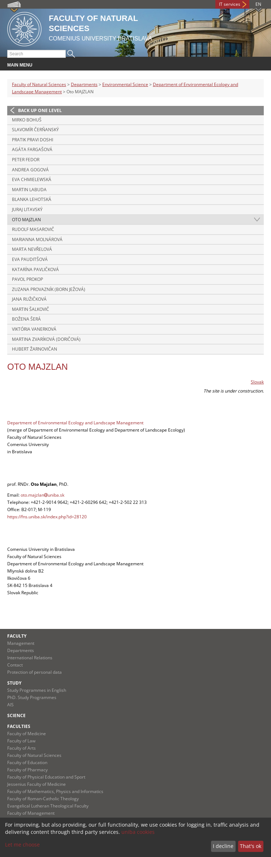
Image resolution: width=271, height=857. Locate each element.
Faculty (16, 636)
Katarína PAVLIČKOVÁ (35, 269)
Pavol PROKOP (27, 279)
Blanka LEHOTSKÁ (31, 199)
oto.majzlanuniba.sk (42, 495)
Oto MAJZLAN (26, 220)
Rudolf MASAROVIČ (33, 229)
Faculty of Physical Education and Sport (46, 777)
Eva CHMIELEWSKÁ (31, 179)
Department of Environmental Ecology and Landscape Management (75, 423)
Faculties (18, 726)
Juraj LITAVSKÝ (27, 209)
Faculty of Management (31, 813)
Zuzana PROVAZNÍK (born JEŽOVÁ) (48, 289)
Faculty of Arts (21, 748)
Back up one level (40, 110)
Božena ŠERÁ (26, 319)
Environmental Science (125, 84)
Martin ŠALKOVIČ (30, 309)
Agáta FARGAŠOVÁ (32, 149)
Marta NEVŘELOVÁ (32, 249)
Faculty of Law (21, 741)
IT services (229, 4)
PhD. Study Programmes (31, 697)
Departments (84, 84)
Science (16, 715)
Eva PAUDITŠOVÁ (30, 259)
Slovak (257, 382)
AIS (10, 705)
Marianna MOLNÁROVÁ (37, 239)
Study (14, 683)
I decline (223, 846)
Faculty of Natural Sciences (39, 84)
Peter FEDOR (25, 160)
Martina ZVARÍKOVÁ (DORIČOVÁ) (46, 339)
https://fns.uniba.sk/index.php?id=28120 (47, 517)
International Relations (29, 658)
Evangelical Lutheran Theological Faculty (48, 806)
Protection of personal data (34, 672)
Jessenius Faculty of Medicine (36, 784)
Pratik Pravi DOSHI (32, 140)
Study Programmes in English (36, 690)
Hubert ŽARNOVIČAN (34, 349)
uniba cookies (138, 831)
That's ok (250, 846)
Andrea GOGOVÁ (30, 170)
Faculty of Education (27, 762)
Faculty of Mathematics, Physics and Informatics (55, 791)
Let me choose (22, 844)
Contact (15, 665)
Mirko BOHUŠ (27, 120)
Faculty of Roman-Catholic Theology (43, 799)
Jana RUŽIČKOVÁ (29, 299)
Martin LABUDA (29, 190)
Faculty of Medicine (26, 733)
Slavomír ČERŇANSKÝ (35, 130)
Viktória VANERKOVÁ (34, 329)
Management (20, 643)
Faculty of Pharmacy (27, 770)
